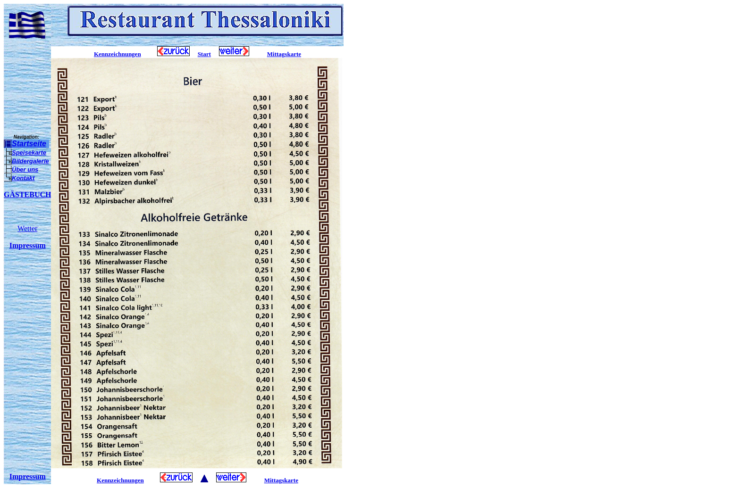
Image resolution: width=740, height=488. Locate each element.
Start (204, 54)
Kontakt (23, 178)
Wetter (27, 228)
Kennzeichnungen (117, 54)
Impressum (27, 245)
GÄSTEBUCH (27, 194)
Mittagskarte (284, 54)
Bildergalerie (30, 161)
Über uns (25, 169)
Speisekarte (29, 152)
